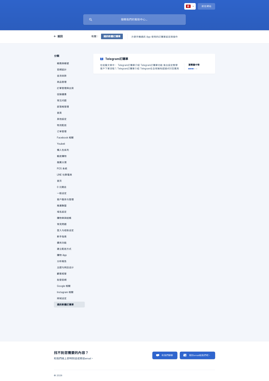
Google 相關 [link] (64, 286)
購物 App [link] (62, 255)
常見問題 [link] (62, 224)
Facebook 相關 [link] (65, 137)
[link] (154, 64)
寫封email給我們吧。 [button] (200, 355)
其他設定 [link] (62, 119)
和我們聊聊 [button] (167, 355)
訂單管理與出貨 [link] (65, 88)
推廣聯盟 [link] (62, 205)
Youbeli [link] (61, 143)
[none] (190, 6)
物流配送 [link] (62, 125)
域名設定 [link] (62, 211)
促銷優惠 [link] (62, 94)
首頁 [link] (59, 112)
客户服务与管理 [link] (65, 199)
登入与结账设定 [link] (65, 230)
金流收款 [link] (62, 75)
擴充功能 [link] (62, 242)
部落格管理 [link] (63, 106)
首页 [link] (59, 181)
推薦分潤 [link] (62, 162)
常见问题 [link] (62, 100)
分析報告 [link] (62, 261)
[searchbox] (134, 19)
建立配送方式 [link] (64, 249)
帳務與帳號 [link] (63, 63)
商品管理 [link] (62, 82)
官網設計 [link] (62, 69)
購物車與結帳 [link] (64, 218)
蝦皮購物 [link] (62, 156)
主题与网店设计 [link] (65, 267)
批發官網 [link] (62, 279)
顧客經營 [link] (62, 273)
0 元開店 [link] (61, 187)
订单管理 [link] (62, 131)
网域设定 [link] (62, 298)
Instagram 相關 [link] (65, 292)
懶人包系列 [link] (63, 150)
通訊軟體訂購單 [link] (65, 304)
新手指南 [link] (62, 236)
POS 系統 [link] (62, 168)
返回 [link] (60, 36)
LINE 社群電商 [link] (64, 174)
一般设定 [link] (62, 193)
